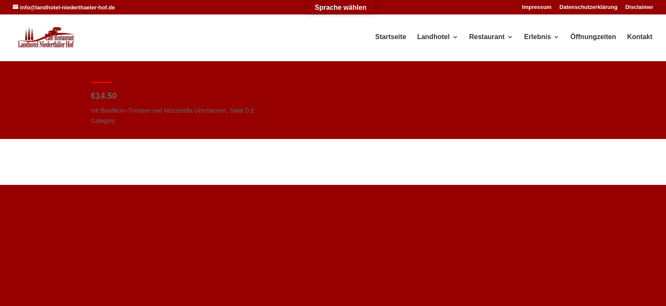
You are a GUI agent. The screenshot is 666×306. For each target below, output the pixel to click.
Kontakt (639, 37)
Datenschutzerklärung (588, 7)
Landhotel (433, 37)
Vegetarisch (134, 120)
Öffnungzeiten (593, 37)
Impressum (536, 7)
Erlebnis (537, 37)
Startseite (390, 37)
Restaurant (487, 37)
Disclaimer (639, 7)
